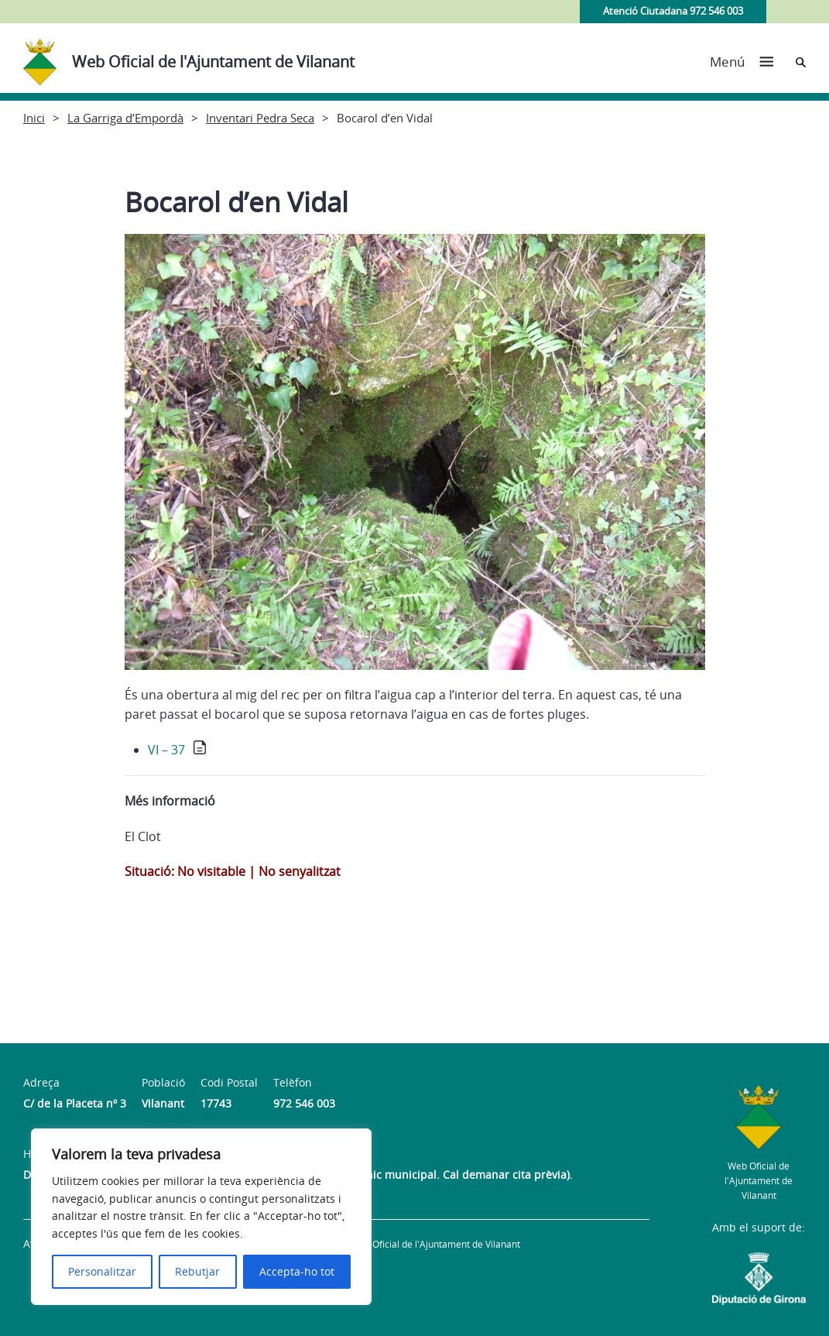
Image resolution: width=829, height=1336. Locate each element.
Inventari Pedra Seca (260, 117)
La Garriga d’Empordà (125, 117)
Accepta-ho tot (296, 1271)
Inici (34, 117)
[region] (201, 1216)
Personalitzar (102, 1271)
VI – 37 (166, 749)
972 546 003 (304, 1103)
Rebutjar (197, 1271)
